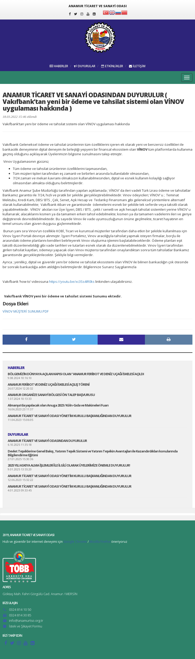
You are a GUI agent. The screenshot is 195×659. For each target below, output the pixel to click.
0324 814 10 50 (20, 609)
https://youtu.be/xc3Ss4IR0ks (72, 281)
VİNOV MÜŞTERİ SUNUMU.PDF (26, 311)
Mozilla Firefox (99, 541)
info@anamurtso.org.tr (26, 620)
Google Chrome (75, 541)
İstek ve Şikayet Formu (25, 626)
